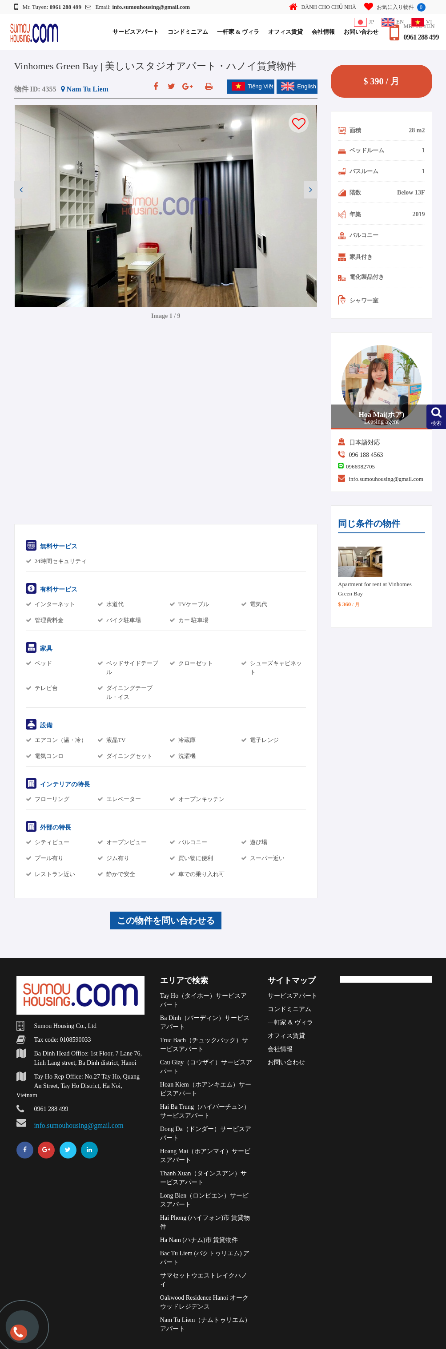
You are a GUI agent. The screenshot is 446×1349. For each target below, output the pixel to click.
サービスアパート (132, 31)
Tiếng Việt (252, 86)
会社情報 (320, 31)
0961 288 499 (419, 37)
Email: (137, 7)
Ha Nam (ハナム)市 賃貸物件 (199, 1240)
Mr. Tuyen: (48, 6)
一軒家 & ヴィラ (234, 31)
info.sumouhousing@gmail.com (386, 479)
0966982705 (360, 466)
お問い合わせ (358, 31)
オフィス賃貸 (282, 31)
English (298, 86)
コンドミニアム (184, 31)
